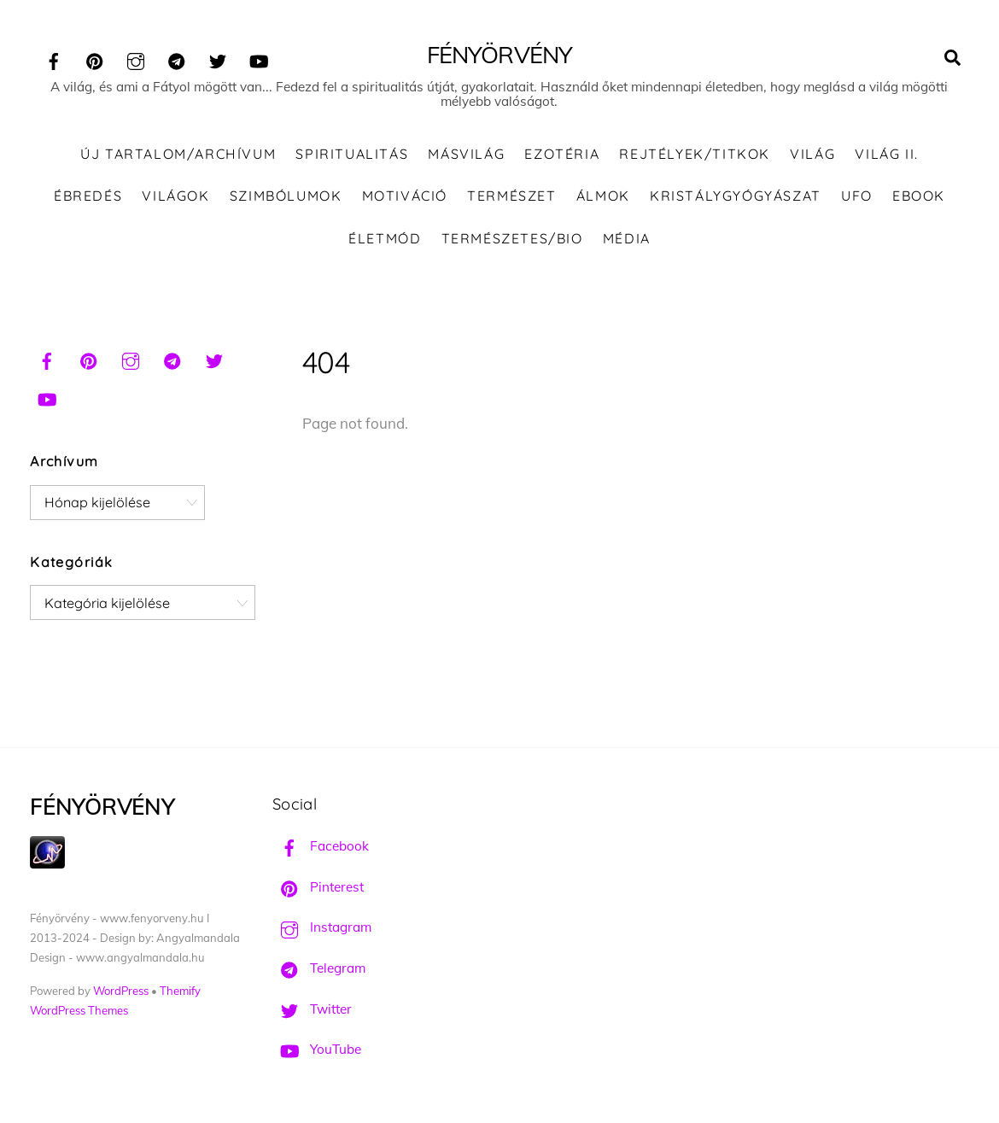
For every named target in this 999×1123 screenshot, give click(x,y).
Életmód (384, 238)
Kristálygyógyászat (735, 195)
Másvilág (466, 153)
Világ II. (886, 153)
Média (627, 238)
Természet (511, 195)
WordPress (121, 990)
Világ (812, 153)
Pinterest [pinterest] (318, 887)
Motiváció (404, 195)
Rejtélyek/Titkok (694, 153)
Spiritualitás (351, 153)
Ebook (918, 195)
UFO (857, 195)
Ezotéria (561, 153)
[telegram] (177, 58)
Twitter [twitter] (312, 1009)
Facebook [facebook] (320, 846)
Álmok (603, 195)
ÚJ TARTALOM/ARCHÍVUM (178, 153)
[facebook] (54, 58)
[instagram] (136, 58)
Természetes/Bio (512, 238)
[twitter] (218, 58)
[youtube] (259, 58)
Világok (175, 195)
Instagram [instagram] (321, 927)
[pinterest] (95, 58)
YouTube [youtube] (316, 1049)
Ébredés (88, 195)
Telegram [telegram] (318, 968)
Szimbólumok (286, 195)
